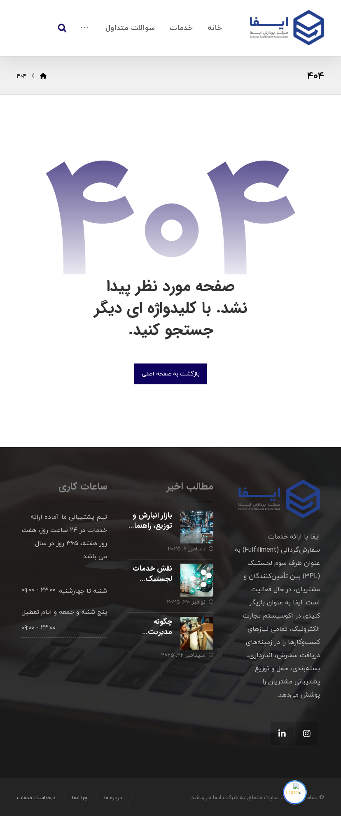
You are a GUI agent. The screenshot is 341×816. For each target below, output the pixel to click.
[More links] (84, 28)
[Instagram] (306, 733)
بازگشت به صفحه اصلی (170, 374)
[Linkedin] (282, 733)
